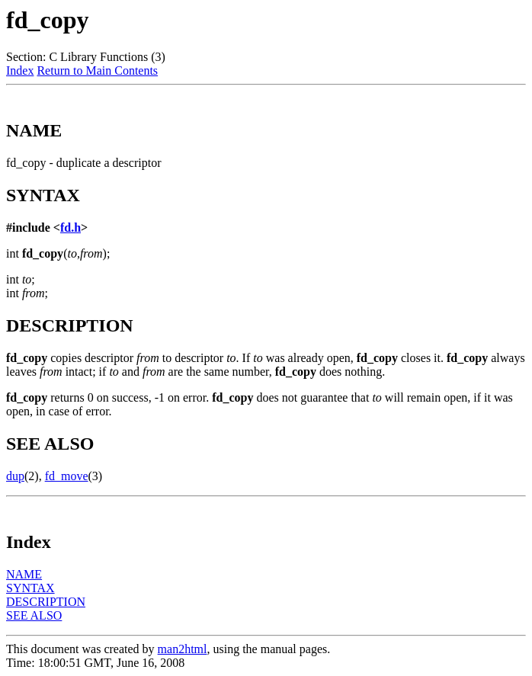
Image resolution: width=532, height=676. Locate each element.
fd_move (66, 475)
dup (15, 475)
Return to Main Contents (97, 70)
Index (20, 70)
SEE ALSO (34, 615)
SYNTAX (30, 587)
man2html (182, 648)
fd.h (70, 227)
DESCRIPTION (45, 601)
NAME (24, 574)
